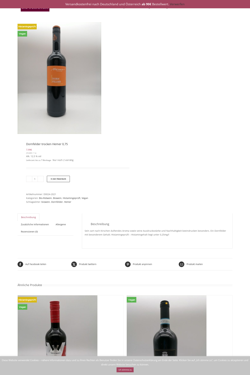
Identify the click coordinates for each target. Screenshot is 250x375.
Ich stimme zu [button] (125, 369)
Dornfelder (57, 201)
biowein (45, 201)
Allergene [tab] (61, 224)
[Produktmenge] (35, 179)
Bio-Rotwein (45, 198)
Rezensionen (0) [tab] (29, 231)
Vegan (85, 198)
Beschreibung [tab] (28, 217)
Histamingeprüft (71, 198)
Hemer (67, 201)
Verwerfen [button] (177, 4)
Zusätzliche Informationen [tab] (35, 224)
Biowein (57, 198)
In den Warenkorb (58, 179)
